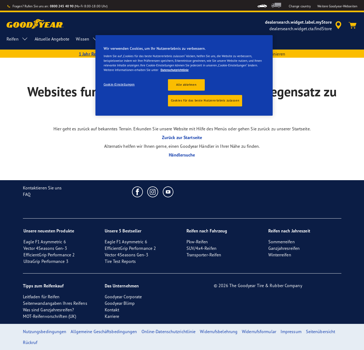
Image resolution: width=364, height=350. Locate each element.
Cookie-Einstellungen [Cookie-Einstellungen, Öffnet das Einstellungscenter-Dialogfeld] (119, 84)
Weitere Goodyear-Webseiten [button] (337, 6)
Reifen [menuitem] (17, 39)
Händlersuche (182, 155)
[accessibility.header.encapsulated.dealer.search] (304, 25)
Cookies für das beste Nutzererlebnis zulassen (205, 100)
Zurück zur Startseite (182, 137)
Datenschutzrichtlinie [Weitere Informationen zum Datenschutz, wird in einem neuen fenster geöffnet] (175, 70)
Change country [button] (300, 6)
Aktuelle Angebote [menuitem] (52, 39)
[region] (184, 75)
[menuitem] (262, 5)
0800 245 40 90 (62, 6)
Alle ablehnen (186, 85)
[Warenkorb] (352, 25)
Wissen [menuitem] (87, 39)
